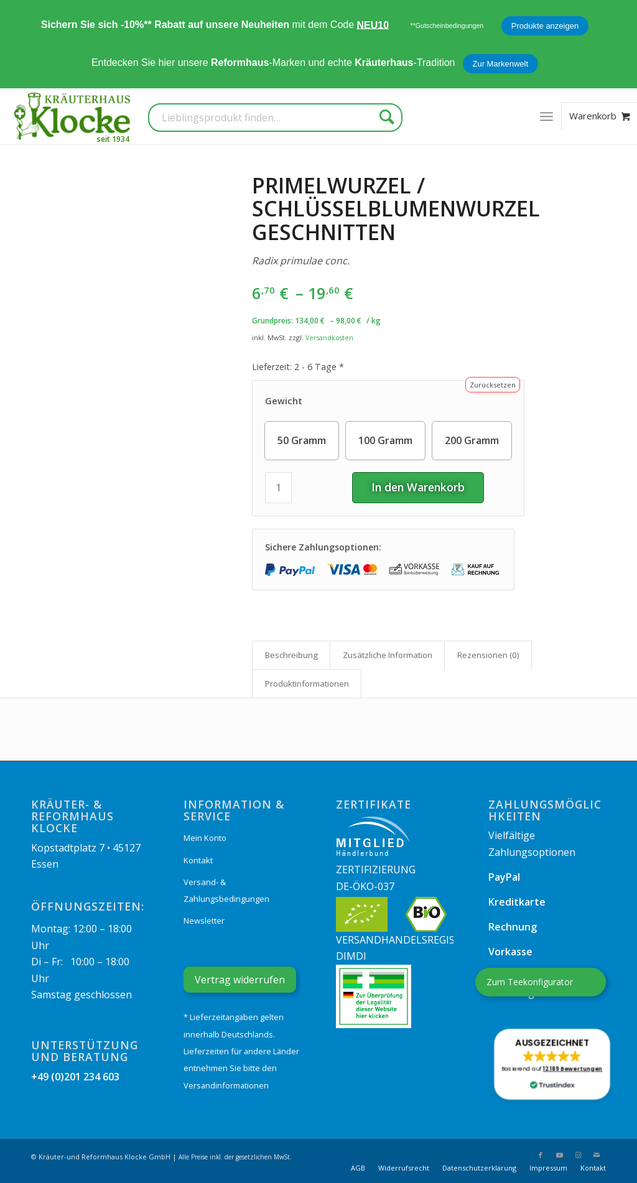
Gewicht (283, 401)
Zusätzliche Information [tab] (387, 655)
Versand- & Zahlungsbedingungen (226, 890)
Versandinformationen (226, 1085)
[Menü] (546, 116)
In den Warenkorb (418, 487)
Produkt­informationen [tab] (307, 683)
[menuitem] (546, 116)
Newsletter (204, 920)
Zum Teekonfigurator (529, 982)
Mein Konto (205, 837)
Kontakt (198, 860)
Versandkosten (329, 337)
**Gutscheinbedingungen (446, 25)
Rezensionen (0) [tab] (488, 655)
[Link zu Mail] (596, 1155)
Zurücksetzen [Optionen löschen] (493, 384)
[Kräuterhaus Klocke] (73, 116)
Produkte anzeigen (545, 25)
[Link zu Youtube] (559, 1155)
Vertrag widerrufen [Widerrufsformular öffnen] (240, 979)
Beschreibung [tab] (291, 655)
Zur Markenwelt (501, 63)
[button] (552, 1064)
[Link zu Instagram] (578, 1155)
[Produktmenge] (278, 487)
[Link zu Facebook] (540, 1155)
